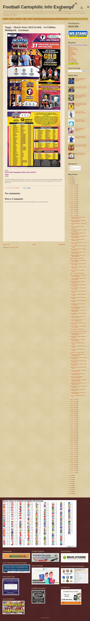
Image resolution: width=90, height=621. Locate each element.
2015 (71, 489)
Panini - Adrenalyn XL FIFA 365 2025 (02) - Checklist (80, 145)
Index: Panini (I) (71, 53)
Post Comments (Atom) (14, 247)
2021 (71, 477)
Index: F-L (70, 50)
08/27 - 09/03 (74, 403)
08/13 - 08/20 (74, 407)
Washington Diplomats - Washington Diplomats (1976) (78, 221)
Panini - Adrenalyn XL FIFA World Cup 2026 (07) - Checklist (80, 79)
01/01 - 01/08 (74, 472)
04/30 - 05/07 (74, 438)
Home (6, 18)
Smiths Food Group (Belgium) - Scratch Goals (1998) (77, 377)
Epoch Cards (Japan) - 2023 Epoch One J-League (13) (78, 276)
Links (29, 18)
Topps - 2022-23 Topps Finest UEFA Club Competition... (78, 307)
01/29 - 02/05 (74, 464)
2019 (71, 481)
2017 (71, 485)
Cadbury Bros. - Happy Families (77, 352)
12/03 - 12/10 (74, 193)
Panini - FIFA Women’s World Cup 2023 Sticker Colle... (78, 374)
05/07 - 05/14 (74, 436)
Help (24, 18)
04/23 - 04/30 (74, 440)
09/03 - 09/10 (74, 401)
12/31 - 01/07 (74, 184)
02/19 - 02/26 (74, 458)
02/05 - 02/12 (74, 462)
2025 (71, 179)
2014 (71, 491)
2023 (71, 183)
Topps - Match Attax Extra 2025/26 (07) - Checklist (80, 137)
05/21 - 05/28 (74, 432)
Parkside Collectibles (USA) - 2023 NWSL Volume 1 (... (78, 218)
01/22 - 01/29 (74, 466)
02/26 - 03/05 (74, 456)
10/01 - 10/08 (74, 211)
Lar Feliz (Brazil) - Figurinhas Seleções (79, 331)
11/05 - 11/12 (74, 201)
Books (11, 18)
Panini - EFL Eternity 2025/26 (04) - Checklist (80, 112)
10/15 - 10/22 (74, 207)
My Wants (18, 18)
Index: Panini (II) (71, 54)
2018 (71, 483)
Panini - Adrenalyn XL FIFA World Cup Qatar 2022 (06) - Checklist (80, 104)
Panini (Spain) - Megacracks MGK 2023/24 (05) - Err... (78, 355)
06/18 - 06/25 (74, 423)
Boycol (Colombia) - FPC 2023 (77, 258)
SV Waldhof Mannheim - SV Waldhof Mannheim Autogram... (78, 380)
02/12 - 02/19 (74, 460)
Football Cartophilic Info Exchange (38, 7)
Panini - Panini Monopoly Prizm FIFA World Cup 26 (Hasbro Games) (80, 96)
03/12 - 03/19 (74, 452)
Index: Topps (71, 58)
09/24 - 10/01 (74, 213)
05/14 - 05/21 (74, 434)
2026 (71, 177)
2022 (71, 475)
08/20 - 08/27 (74, 405)
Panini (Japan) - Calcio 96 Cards (77, 329)
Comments (72, 169)
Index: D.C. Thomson (73, 49)
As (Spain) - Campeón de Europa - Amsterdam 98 (78, 240)
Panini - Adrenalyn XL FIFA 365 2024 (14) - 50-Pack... (78, 327)
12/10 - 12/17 (74, 191)
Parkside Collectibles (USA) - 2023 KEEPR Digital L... (78, 334)
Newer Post (6, 244)
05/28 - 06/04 (74, 429)
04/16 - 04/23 (74, 442)
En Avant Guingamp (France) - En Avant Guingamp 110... (78, 320)
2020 (71, 479)
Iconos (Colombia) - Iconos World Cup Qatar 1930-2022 (79, 237)
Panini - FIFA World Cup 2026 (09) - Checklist (80, 154)
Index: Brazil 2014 (72, 59)
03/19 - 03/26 (74, 450)
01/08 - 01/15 (74, 470)
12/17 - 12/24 (74, 188)
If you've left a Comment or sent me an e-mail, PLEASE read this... (51, 18)
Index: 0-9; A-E (71, 47)
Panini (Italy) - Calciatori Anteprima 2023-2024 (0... (78, 282)
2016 (71, 487)
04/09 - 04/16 (74, 444)
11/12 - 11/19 (74, 199)
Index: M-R (70, 51)
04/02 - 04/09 (74, 446)
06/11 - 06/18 (74, 425)
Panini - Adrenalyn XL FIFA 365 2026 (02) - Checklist (80, 87)
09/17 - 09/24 (74, 215)
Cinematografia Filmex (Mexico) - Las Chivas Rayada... (78, 393)
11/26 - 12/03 (74, 195)
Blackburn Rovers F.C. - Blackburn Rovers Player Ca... (78, 340)
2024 (71, 181)
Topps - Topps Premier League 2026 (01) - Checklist (80, 129)
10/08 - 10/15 (74, 209)
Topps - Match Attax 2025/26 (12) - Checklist (80, 120)
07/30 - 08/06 (74, 411)
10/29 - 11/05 (74, 203)
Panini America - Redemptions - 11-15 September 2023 (78, 383)
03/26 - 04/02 (74, 448)
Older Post (61, 244)
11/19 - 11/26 (74, 197)
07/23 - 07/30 (74, 413)
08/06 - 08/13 (74, 409)
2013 (71, 493)
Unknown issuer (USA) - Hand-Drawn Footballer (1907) (78, 371)
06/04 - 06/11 (74, 427)
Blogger (47, 617)
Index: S (70, 55)
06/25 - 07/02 (74, 421)
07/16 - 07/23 (74, 415)
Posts (71, 166)
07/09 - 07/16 (74, 417)
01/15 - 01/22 (74, 468)
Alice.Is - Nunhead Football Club (77, 273)
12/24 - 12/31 (74, 187)
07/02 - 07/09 (74, 419)
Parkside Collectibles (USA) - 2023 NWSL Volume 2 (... (78, 253)
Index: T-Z (70, 57)
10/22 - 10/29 (74, 205)
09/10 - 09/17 (74, 399)
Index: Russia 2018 (72, 61)
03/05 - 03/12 (74, 454)
